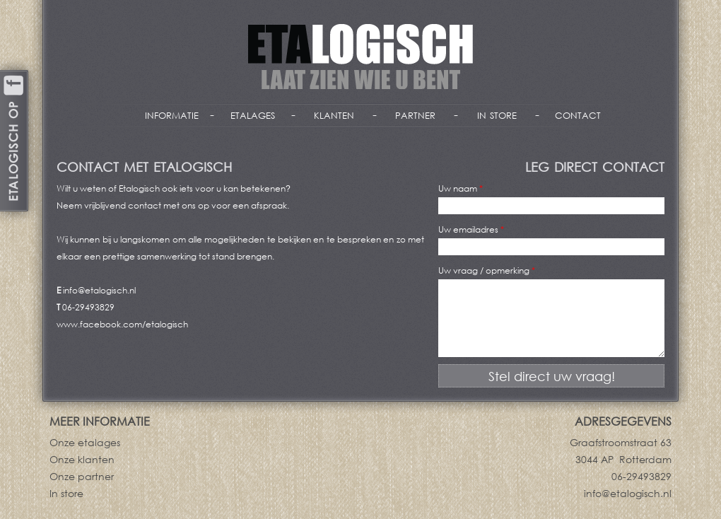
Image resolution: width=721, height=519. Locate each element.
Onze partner (81, 476)
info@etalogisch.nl (99, 290)
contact (578, 114)
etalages (252, 114)
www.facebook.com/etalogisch (122, 324)
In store (66, 493)
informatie (172, 114)
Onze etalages (84, 442)
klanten (334, 114)
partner (415, 114)
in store (497, 114)
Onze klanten (82, 459)
